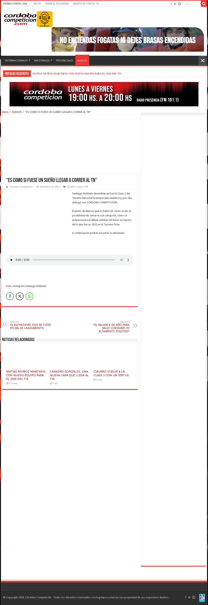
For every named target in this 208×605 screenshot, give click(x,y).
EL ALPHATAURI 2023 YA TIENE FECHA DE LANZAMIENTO (31, 325)
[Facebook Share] (10, 296)
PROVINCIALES (64, 60)
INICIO (37, 3)
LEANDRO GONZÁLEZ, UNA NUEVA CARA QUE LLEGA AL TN (69, 375)
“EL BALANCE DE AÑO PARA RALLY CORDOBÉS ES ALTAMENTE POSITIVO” (109, 326)
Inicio (5, 111)
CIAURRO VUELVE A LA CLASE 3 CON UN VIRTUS (111, 373)
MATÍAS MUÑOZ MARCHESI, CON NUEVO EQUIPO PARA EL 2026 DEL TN (76, 73)
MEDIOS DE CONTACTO (86, 3)
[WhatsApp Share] (29, 296)
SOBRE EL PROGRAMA (57, 3)
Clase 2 (80, 186)
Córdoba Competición (21, 186)
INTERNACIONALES (16, 60)
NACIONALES (42, 60)
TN (86, 186)
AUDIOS (82, 60)
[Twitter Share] (20, 296)
